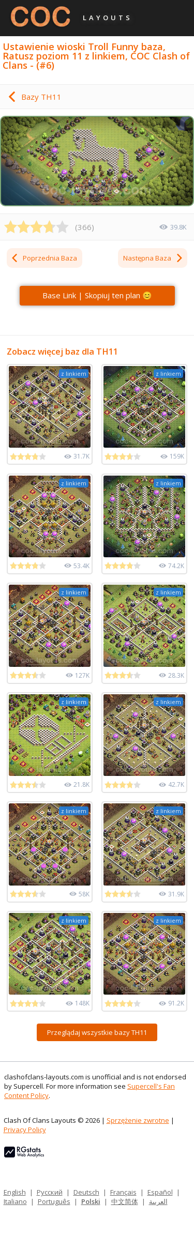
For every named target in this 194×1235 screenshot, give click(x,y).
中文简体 (124, 1201)
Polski (90, 1201)
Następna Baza (153, 258)
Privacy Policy (25, 1129)
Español (160, 1192)
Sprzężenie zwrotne (138, 1120)
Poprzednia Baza (43, 258)
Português (54, 1201)
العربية (158, 1201)
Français (123, 1192)
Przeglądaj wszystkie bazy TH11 (97, 1032)
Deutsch (86, 1192)
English (15, 1192)
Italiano (15, 1201)
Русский (50, 1192)
